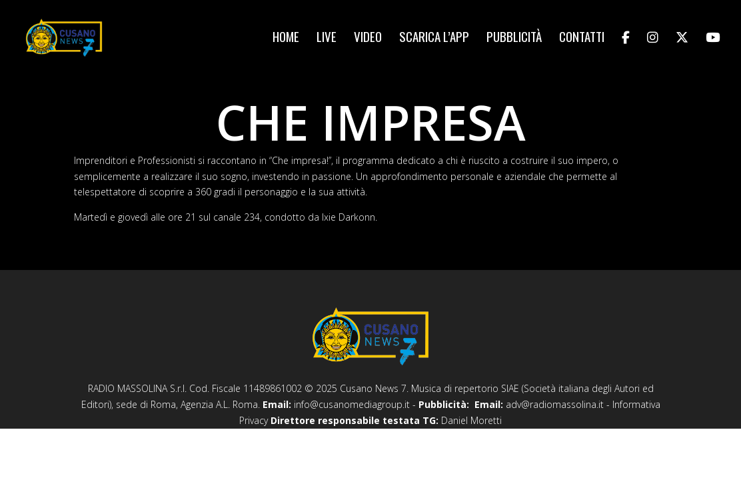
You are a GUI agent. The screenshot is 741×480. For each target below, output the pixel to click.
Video (368, 38)
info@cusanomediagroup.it (352, 404)
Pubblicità (514, 38)
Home (286, 38)
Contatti (581, 38)
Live (327, 38)
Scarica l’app (434, 38)
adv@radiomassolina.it (555, 404)
